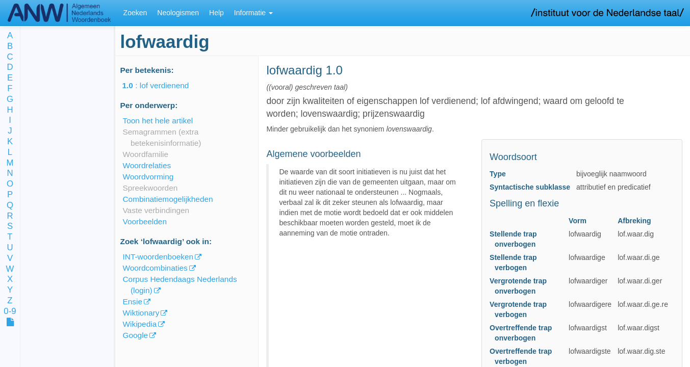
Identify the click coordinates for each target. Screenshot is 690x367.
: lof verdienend (163, 85)
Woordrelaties (147, 165)
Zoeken (135, 13)
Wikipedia (140, 324)
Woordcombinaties (155, 268)
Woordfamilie (146, 154)
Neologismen (178, 13)
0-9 (10, 311)
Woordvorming (148, 176)
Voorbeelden (145, 221)
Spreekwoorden (150, 188)
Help (216, 13)
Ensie (133, 301)
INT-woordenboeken (158, 256)
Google (135, 335)
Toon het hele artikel (158, 120)
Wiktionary (141, 312)
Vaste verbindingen (156, 210)
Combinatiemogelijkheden (168, 199)
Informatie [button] (253, 13)
